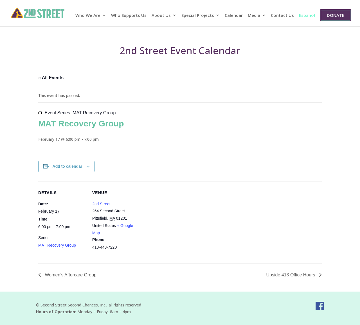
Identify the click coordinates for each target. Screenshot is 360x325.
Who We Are (87, 15)
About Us (161, 15)
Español (307, 15)
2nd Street (101, 204)
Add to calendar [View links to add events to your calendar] (67, 166)
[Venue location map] (176, 220)
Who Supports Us (129, 15)
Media (254, 15)
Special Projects (197, 15)
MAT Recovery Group (57, 245)
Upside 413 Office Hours (291, 274)
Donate (335, 15)
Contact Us (282, 15)
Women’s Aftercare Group (70, 274)
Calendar (234, 15)
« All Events (51, 77)
